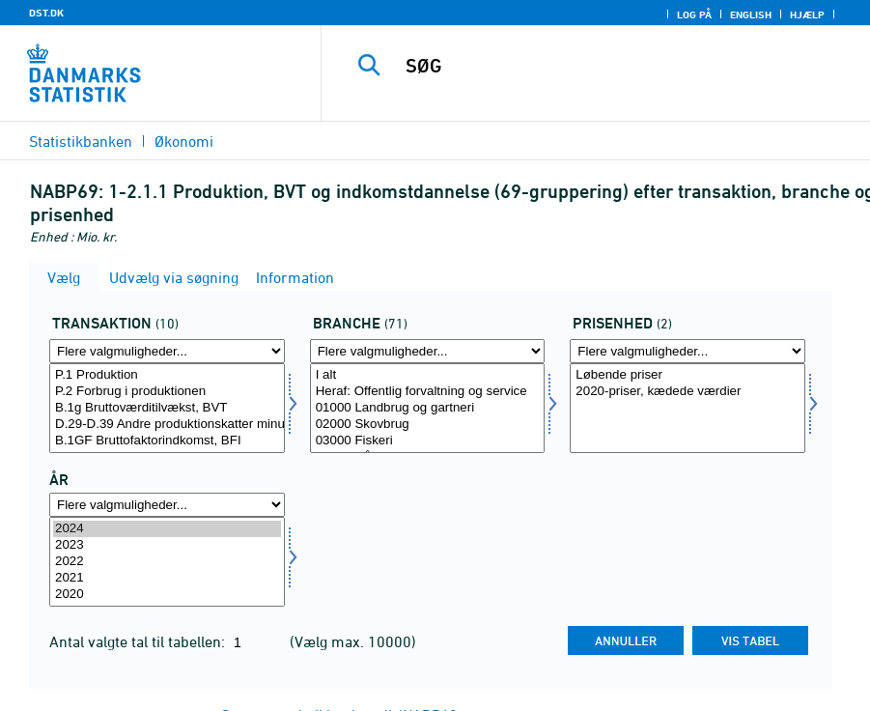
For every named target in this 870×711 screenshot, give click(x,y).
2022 (167, 562)
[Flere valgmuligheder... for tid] (167, 505)
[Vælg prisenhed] (687, 408)
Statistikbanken (80, 141)
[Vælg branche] (428, 408)
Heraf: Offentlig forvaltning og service (428, 392)
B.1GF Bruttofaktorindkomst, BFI (167, 441)
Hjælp (807, 14)
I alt (428, 375)
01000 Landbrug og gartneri (428, 408)
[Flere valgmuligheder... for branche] (428, 351)
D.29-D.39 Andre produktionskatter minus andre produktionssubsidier (167, 424)
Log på (694, 14)
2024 (167, 529)
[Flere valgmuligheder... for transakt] (167, 351)
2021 (167, 578)
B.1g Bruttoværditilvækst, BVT (167, 408)
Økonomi (183, 141)
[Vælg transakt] (167, 408)
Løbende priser (687, 375)
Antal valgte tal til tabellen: (139, 641)
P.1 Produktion (167, 375)
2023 (167, 545)
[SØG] (614, 65)
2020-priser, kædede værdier (687, 392)
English (751, 14)
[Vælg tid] (167, 562)
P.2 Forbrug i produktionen (167, 392)
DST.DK (46, 12)
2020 (167, 594)
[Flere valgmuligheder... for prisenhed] (687, 351)
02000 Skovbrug (428, 424)
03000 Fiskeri (428, 441)
